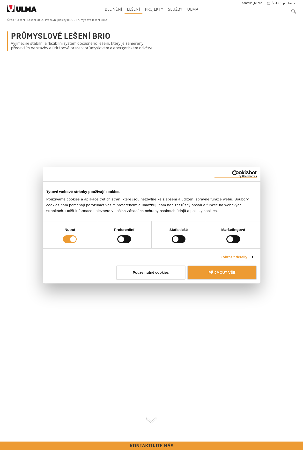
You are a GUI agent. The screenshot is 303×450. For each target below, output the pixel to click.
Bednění (113, 9)
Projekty (154, 9)
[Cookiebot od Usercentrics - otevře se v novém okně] (235, 174)
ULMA (192, 9)
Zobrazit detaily (233, 257)
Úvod (10, 20)
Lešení (133, 9)
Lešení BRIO (35, 20)
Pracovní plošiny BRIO (59, 20)
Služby (175, 9)
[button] (252, 3)
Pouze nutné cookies (151, 272)
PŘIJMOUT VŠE (222, 272)
